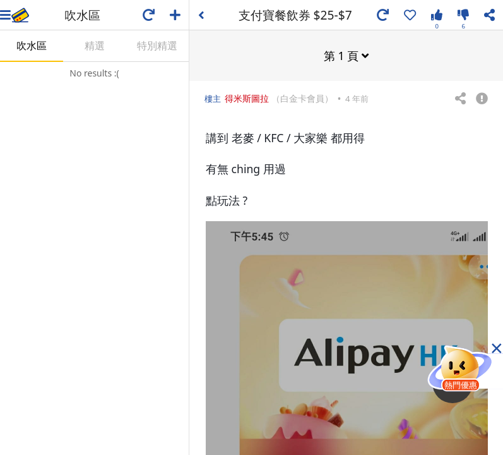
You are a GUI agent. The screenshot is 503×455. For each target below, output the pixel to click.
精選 (95, 45)
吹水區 (31, 45)
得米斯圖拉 (247, 98)
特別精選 (157, 45)
